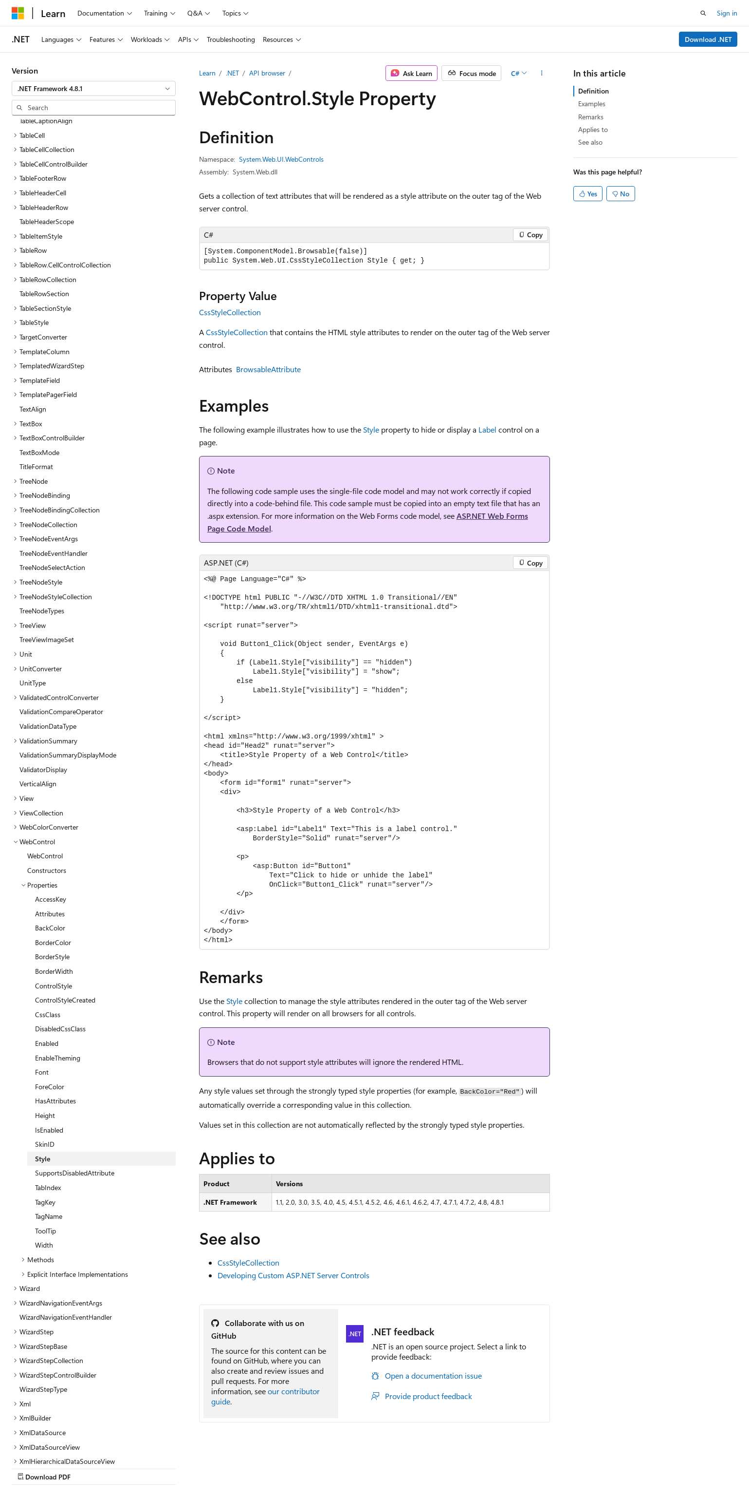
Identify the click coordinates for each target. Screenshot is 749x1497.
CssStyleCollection (230, 312)
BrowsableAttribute (268, 369)
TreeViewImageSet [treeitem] (46, 576)
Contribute (512, 1466)
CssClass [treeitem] (47, 951)
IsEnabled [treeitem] (49, 1067)
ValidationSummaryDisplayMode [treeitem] (67, 692)
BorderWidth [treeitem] (54, 908)
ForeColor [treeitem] (49, 1023)
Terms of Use (600, 1466)
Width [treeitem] (44, 1182)
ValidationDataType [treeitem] (47, 663)
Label (487, 429)
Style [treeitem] (42, 1095)
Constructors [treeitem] (46, 807)
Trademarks (648, 1466)
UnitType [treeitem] (32, 620)
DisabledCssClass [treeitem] (60, 965)
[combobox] (94, 88)
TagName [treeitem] (48, 1153)
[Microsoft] (18, 13)
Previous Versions (427, 1466)
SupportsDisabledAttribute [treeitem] (74, 1110)
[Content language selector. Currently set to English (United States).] (56, 1466)
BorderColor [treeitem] (53, 879)
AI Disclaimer (369, 1466)
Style (371, 429)
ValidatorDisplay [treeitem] (43, 706)
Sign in (727, 13)
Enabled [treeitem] (46, 980)
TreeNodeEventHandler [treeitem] (53, 490)
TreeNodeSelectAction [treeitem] (52, 504)
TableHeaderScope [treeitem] (46, 158)
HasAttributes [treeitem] (55, 1037)
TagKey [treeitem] (45, 1139)
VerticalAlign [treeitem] (37, 720)
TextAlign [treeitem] (32, 346)
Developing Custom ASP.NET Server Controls (293, 1275)
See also (590, 142)
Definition (593, 90)
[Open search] (703, 13)
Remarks (590, 116)
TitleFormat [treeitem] (36, 403)
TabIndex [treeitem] (48, 1124)
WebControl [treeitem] (45, 792)
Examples (591, 103)
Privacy (551, 1466)
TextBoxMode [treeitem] (39, 389)
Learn (207, 72)
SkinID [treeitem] (45, 1081)
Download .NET (708, 39)
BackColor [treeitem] (50, 865)
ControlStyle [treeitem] (53, 923)
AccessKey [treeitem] (50, 836)
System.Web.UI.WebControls (281, 159)
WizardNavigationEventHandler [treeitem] (65, 1254)
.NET (232, 72)
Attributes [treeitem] (50, 850)
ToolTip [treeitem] (45, 1168)
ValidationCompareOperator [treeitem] (61, 648)
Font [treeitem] (42, 1009)
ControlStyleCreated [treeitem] (65, 937)
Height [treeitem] (45, 1052)
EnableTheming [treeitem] (57, 995)
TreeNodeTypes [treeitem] (41, 547)
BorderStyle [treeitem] (52, 893)
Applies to (593, 129)
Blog (471, 1466)
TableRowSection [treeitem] (44, 230)
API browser (267, 72)
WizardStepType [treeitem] (43, 1326)
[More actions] (541, 73)
